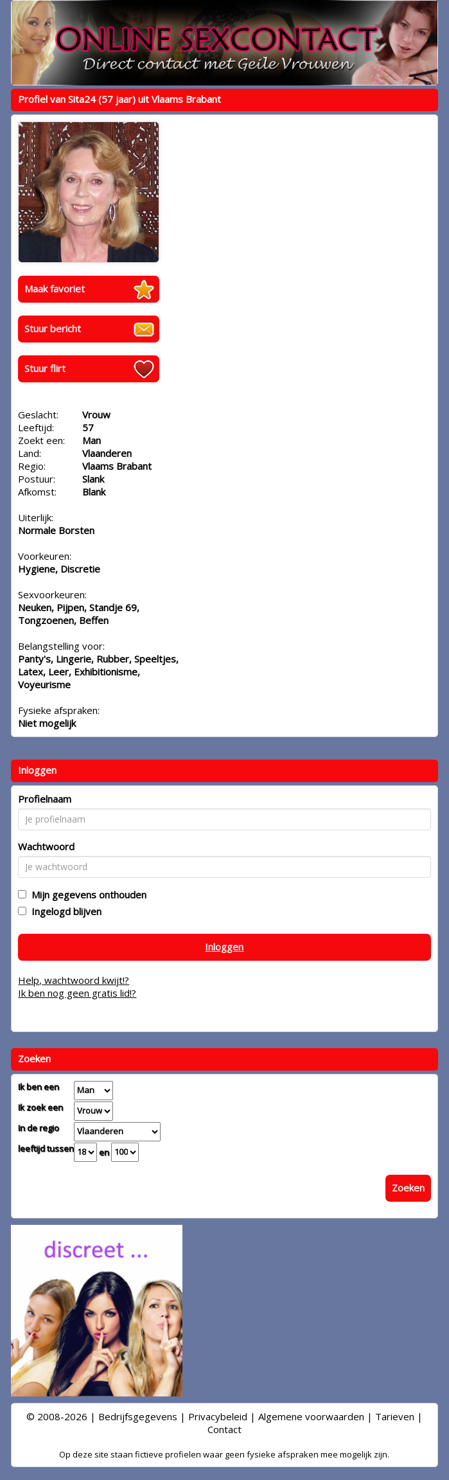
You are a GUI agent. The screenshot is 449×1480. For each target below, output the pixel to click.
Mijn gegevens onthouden (86, 894)
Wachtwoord (46, 846)
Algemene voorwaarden (311, 1416)
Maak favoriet (54, 288)
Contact (224, 1429)
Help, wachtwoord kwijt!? (73, 980)
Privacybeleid (217, 1416)
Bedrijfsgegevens (137, 1416)
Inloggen (224, 946)
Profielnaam (44, 798)
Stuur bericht (52, 328)
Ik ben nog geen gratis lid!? (77, 992)
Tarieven (394, 1416)
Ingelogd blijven (63, 911)
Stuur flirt (45, 368)
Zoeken (408, 1187)
